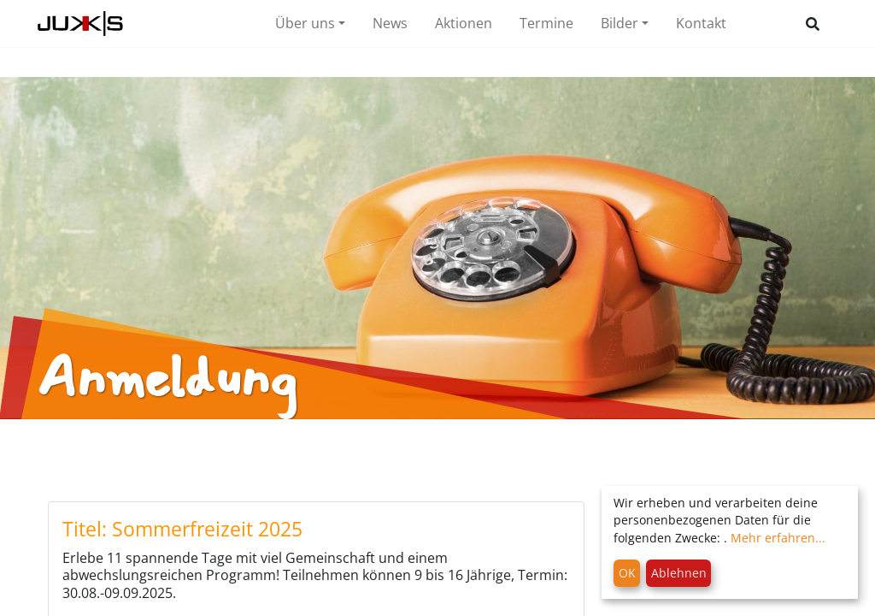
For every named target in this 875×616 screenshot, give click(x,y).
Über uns (305, 23)
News (390, 23)
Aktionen (463, 23)
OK (627, 573)
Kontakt (701, 23)
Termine (546, 23)
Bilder (619, 23)
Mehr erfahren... (778, 538)
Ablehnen (679, 573)
